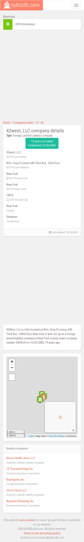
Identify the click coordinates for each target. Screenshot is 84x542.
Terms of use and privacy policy (42, 533)
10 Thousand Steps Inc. (20, 469)
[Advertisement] (42, 74)
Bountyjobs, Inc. (15, 479)
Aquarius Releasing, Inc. (20, 501)
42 (42, 122)
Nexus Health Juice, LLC (20, 458)
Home (6, 122)
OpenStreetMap (56, 436)
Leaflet (31, 436)
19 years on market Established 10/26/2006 (42, 143)
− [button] (12, 368)
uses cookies (27, 520)
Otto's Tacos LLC (16, 490)
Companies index (23, 122)
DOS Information (25, 24)
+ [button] (12, 362)
